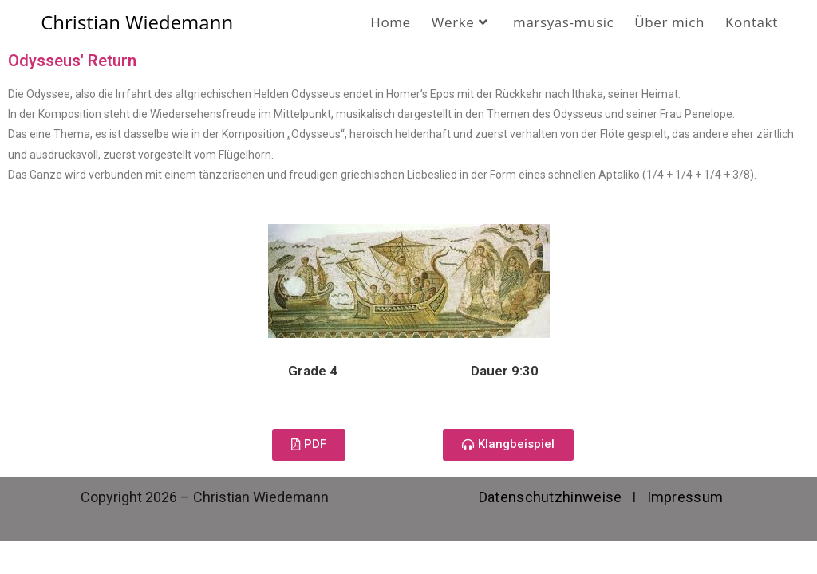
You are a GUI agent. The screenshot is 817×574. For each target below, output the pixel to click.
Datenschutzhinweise (550, 497)
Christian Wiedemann (137, 22)
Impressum (685, 497)
